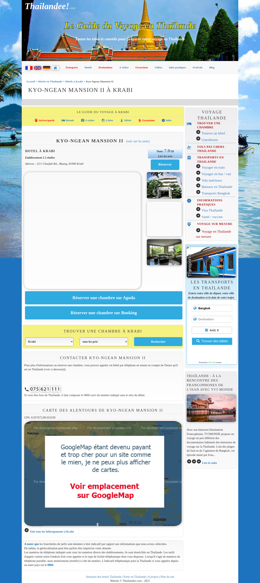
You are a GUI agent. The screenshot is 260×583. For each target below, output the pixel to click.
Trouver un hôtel (213, 133)
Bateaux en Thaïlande (217, 187)
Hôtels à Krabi (74, 81)
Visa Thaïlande (212, 210)
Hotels (88, 67)
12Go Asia (212, 362)
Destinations (106, 67)
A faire (107, 120)
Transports (71, 67)
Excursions (141, 67)
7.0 (167, 150)
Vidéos (158, 67)
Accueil (30, 81)
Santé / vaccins (212, 217)
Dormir (67, 120)
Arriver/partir (44, 120)
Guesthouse (210, 140)
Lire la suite (209, 462)
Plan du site (167, 576)
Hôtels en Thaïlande (50, 81)
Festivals (198, 67)
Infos (166, 120)
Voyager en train (213, 167)
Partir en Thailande (135, 576)
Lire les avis (165, 156)
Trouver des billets (212, 341)
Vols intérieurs (212, 180)
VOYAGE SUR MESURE (214, 224)
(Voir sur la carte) (138, 141)
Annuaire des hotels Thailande (103, 576)
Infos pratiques (177, 67)
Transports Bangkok (216, 193)
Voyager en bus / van (216, 174)
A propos (153, 576)
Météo (125, 120)
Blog (211, 67)
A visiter (124, 67)
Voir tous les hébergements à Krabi (52, 531)
